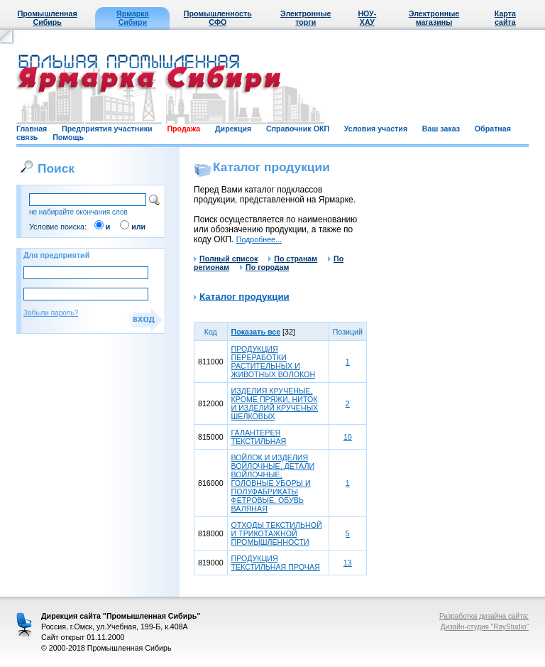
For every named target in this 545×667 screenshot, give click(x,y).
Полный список (226, 258)
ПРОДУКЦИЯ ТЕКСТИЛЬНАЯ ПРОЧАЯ (275, 562)
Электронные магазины (434, 17)
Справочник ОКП (297, 128)
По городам (264, 267)
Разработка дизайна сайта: (484, 616)
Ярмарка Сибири (132, 17)
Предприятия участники (107, 128)
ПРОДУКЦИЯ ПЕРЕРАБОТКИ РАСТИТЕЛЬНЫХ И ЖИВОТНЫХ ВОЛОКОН (273, 362)
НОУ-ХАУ (367, 17)
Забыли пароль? (50, 313)
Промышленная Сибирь (47, 17)
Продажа (183, 128)
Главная (31, 128)
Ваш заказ (441, 128)
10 (347, 437)
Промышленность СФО (218, 17)
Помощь (68, 137)
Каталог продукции (244, 296)
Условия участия (375, 128)
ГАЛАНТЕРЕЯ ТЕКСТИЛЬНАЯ (259, 436)
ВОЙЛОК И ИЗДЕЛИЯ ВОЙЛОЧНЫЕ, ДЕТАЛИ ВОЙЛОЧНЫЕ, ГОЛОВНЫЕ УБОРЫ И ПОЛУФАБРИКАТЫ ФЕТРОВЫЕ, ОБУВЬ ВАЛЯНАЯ (272, 483)
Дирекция (233, 128)
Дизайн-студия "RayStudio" (485, 627)
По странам (292, 258)
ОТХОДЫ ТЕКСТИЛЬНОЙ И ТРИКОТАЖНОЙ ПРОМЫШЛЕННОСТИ (276, 533)
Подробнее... (259, 239)
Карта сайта (505, 17)
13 (347, 562)
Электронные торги (305, 17)
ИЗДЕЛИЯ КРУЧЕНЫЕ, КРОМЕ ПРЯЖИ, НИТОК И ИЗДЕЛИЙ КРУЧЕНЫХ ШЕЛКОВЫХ (275, 403)
